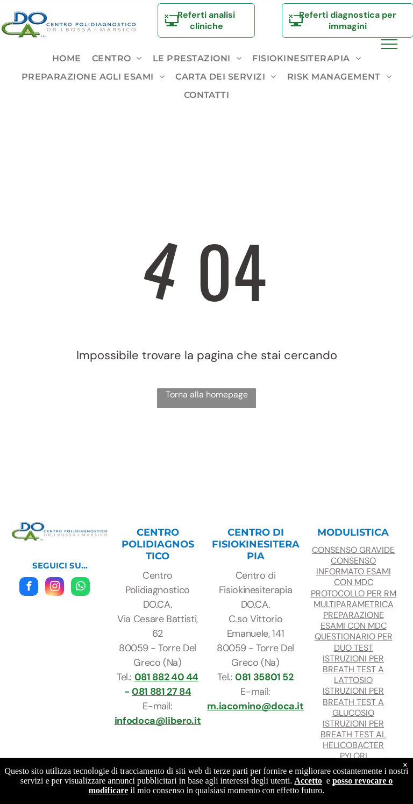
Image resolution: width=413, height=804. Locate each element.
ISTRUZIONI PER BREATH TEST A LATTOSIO (353, 669)
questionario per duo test (354, 642)
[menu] (389, 44)
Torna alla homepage (207, 394)
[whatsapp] (80, 588)
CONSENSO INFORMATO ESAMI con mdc (353, 571)
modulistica (353, 532)
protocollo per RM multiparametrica (353, 599)
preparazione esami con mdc (354, 620)
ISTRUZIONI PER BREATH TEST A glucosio (353, 701)
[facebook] (28, 588)
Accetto (308, 780)
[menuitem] (67, 58)
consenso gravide (353, 550)
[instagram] (54, 588)
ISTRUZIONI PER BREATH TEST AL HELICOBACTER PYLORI (353, 740)
